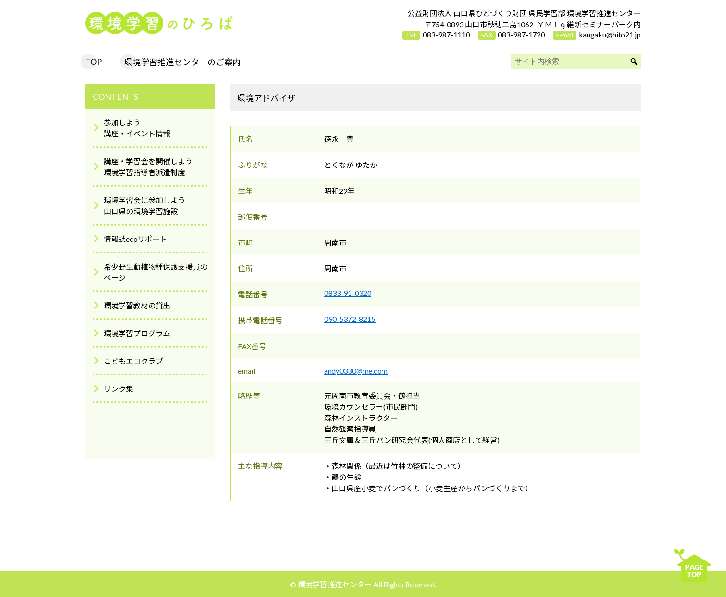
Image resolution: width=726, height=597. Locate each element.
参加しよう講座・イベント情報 (137, 128)
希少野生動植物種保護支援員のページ (155, 272)
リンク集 (118, 388)
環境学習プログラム (137, 333)
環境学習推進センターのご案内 (182, 62)
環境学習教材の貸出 (137, 305)
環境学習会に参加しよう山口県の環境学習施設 (144, 205)
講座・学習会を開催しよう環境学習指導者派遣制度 (148, 167)
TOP (93, 61)
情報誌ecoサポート (135, 238)
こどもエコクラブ (133, 361)
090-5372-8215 (350, 318)
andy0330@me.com (356, 370)
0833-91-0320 (347, 293)
